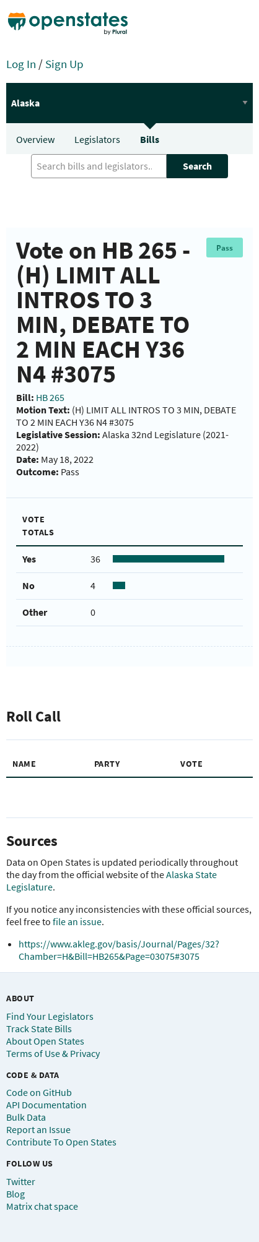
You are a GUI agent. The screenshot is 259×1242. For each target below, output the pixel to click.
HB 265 (50, 397)
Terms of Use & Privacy (53, 1053)
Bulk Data (26, 1117)
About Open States (45, 1041)
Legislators (97, 139)
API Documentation (46, 1104)
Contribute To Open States (61, 1142)
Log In (21, 63)
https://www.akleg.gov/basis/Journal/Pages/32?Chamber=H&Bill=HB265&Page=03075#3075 (119, 950)
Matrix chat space (42, 1206)
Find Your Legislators (50, 1016)
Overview (35, 139)
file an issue (77, 921)
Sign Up (64, 63)
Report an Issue (38, 1129)
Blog (15, 1194)
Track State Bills (39, 1028)
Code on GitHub (39, 1092)
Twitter (20, 1181)
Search (197, 166)
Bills (149, 139)
